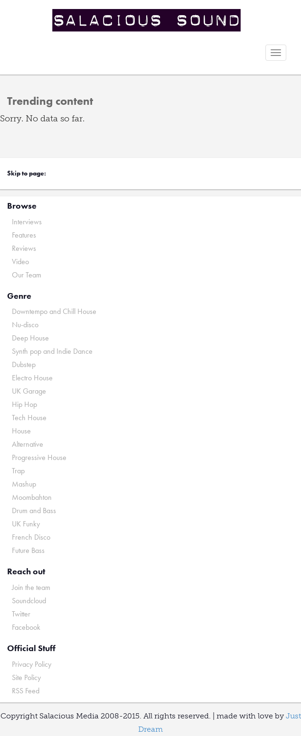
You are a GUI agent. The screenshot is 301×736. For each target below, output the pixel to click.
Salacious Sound (147, 20)
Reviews (24, 248)
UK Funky (26, 524)
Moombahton (32, 497)
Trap (18, 471)
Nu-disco (25, 325)
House (21, 431)
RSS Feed (25, 691)
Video (20, 262)
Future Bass (28, 550)
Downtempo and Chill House (54, 311)
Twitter (21, 614)
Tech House (29, 418)
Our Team (26, 275)
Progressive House (39, 457)
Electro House (32, 378)
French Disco (31, 537)
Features (24, 235)
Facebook (26, 627)
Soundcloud (29, 601)
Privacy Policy (31, 664)
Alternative (27, 444)
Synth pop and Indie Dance (52, 351)
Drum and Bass (34, 510)
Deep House (30, 338)
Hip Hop (24, 404)
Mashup (24, 484)
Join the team (31, 587)
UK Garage (29, 391)
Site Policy (26, 677)
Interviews (27, 222)
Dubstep (24, 364)
